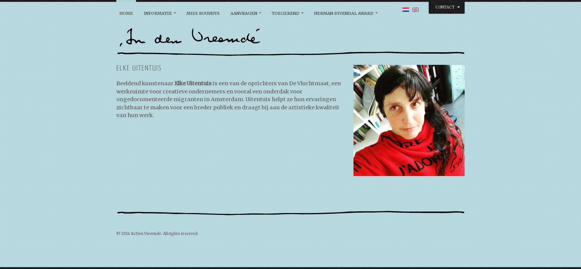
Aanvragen (243, 13)
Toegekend (285, 13)
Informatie (158, 13)
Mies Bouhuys (203, 13)
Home (126, 13)
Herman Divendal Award (344, 13)
